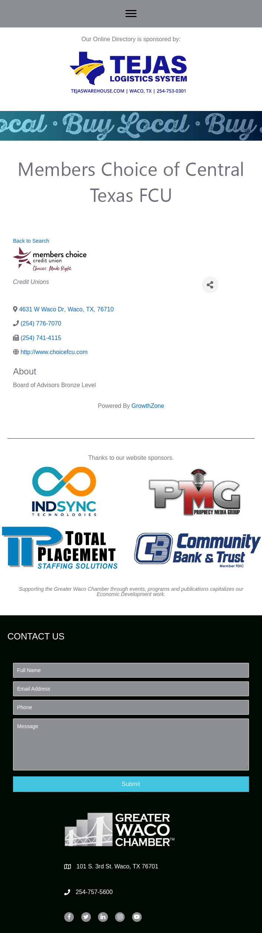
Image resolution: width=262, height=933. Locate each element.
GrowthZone (147, 406)
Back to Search (31, 241)
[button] (131, 784)
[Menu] (131, 13)
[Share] (210, 284)
